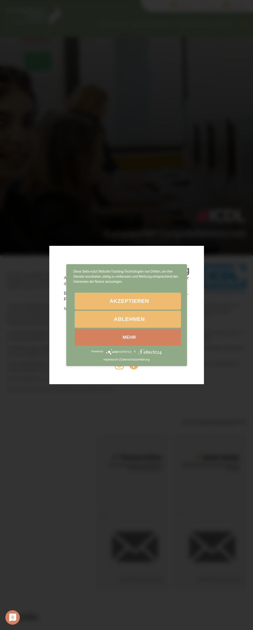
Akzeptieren (129, 301)
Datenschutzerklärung (135, 359)
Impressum (110, 359)
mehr (129, 337)
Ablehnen (129, 319)
